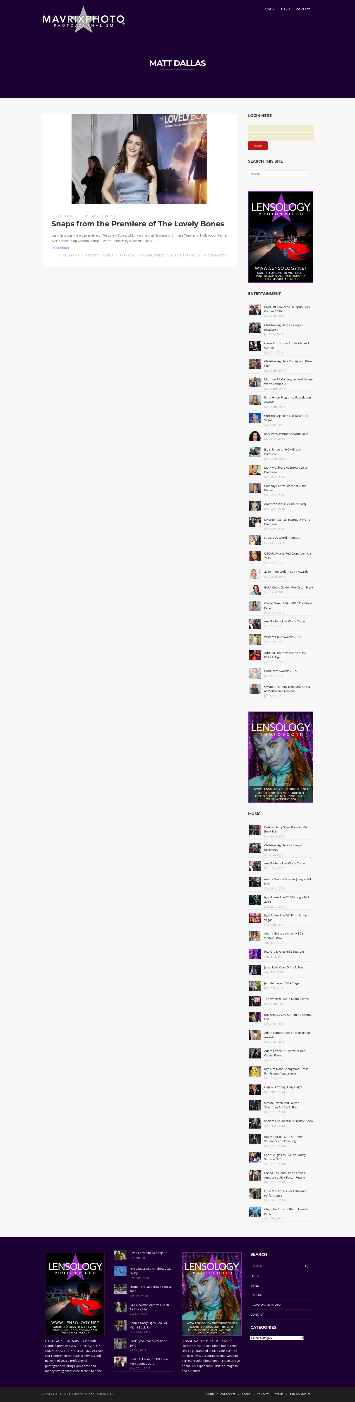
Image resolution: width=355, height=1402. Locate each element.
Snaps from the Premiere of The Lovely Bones (137, 223)
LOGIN (270, 9)
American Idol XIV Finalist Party (285, 504)
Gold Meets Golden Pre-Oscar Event (288, 587)
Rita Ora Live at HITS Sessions (284, 951)
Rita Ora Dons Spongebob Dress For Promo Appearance (286, 1071)
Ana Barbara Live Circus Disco (284, 621)
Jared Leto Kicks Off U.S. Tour (284, 967)
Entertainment (99, 255)
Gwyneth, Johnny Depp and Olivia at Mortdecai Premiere (287, 689)
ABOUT (258, 1295)
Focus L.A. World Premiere (282, 538)
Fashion (127, 255)
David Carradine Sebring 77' (149, 1253)
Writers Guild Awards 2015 (282, 637)
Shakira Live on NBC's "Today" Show (288, 1121)
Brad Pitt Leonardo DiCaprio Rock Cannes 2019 (149, 1361)
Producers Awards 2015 (280, 671)
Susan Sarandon (185, 255)
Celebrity (71, 255)
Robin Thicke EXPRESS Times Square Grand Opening (283, 1139)
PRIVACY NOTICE (300, 1394)
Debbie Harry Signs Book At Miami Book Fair (148, 1325)
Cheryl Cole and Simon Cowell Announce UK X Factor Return (284, 1175)
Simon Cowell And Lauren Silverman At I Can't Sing (281, 1105)
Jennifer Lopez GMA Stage (282, 983)
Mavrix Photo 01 (106, 216)
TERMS (279, 1394)
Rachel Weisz (152, 255)
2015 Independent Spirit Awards (286, 571)
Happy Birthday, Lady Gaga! (283, 1087)
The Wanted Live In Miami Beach (286, 999)
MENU (285, 9)
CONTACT (303, 9)
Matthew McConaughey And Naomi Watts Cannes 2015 (288, 381)
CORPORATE (228, 1394)
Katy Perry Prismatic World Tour (286, 434)
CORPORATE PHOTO (267, 1304)
